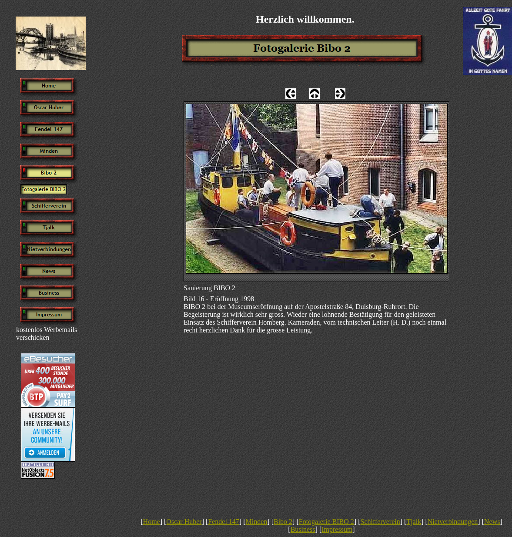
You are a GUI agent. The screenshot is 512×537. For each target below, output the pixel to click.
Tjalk (413, 521)
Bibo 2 (283, 521)
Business (303, 529)
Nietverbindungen (453, 521)
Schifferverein (380, 521)
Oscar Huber (183, 521)
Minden (257, 521)
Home (151, 521)
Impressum (336, 529)
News (492, 521)
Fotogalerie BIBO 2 (326, 521)
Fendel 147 (223, 521)
